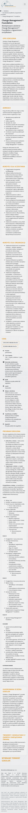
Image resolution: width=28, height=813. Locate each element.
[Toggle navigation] (25, 4)
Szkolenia (6, 11)
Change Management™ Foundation (11, 16)
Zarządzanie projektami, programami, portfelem (11, 14)
